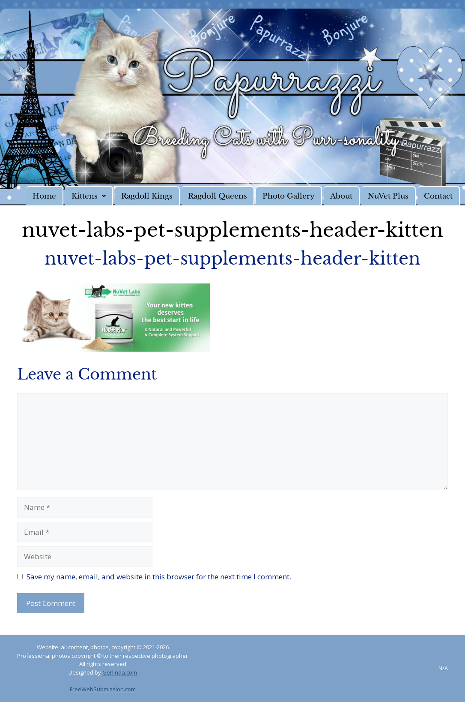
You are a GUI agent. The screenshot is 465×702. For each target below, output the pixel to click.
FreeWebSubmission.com (103, 689)
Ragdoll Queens (217, 196)
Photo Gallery (288, 196)
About (341, 196)
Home (44, 196)
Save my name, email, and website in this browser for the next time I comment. (159, 576)
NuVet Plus (388, 196)
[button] (89, 195)
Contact (438, 196)
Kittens (89, 196)
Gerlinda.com (119, 672)
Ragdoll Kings (147, 196)
